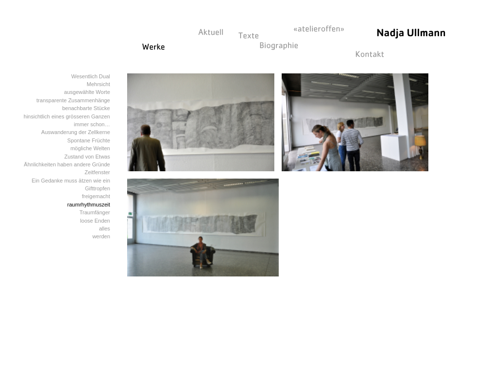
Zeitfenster (97, 172)
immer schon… (92, 124)
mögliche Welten (90, 148)
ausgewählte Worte (87, 92)
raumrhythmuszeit (88, 204)
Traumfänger (94, 212)
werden (101, 236)
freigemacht (96, 196)
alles (104, 228)
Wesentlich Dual (90, 76)
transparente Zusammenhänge (73, 100)
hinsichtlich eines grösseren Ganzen (66, 116)
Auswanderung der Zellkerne (75, 132)
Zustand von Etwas (87, 157)
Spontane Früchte (88, 140)
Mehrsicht (98, 84)
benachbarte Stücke (86, 108)
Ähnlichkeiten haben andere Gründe (67, 164)
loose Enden (95, 221)
